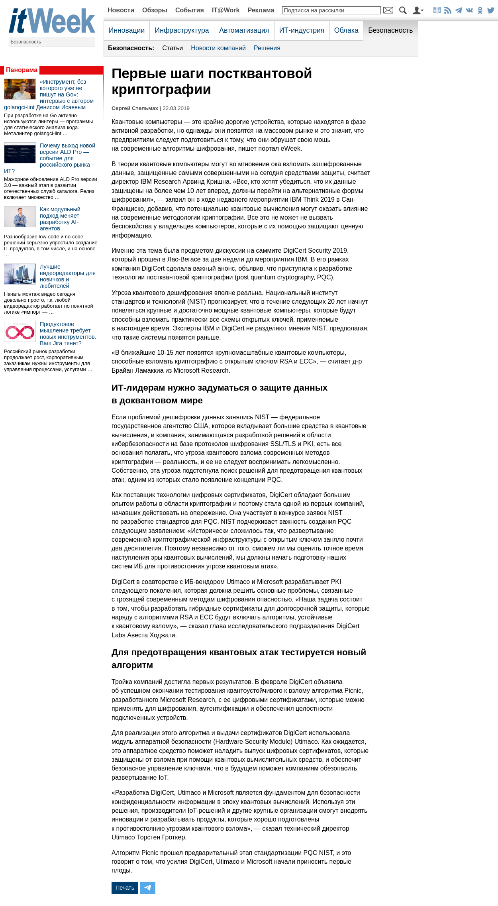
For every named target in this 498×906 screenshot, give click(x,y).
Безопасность (26, 42)
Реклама (260, 10)
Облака (346, 30)
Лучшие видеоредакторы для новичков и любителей (68, 276)
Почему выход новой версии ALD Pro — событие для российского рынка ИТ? (49, 158)
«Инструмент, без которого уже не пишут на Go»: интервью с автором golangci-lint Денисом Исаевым (49, 94)
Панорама (21, 70)
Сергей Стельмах (135, 108)
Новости (121, 10)
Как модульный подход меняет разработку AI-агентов (60, 219)
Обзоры (154, 10)
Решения (267, 48)
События (189, 10)
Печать (125, 887)
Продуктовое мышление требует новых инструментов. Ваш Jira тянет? (68, 333)
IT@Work (226, 10)
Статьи (172, 48)
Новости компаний (218, 48)
